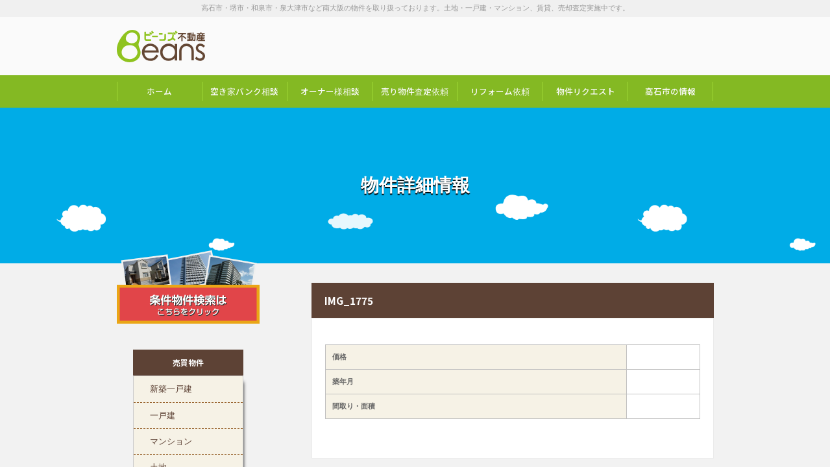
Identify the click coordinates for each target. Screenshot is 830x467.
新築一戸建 (171, 387)
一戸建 (162, 413)
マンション (171, 439)
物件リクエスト (585, 91)
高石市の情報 (670, 91)
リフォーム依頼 (500, 91)
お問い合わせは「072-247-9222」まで (649, 46)
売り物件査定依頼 (414, 91)
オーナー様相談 (330, 91)
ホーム (159, 91)
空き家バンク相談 (244, 91)
